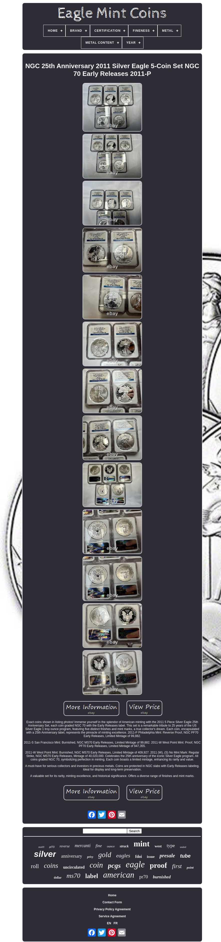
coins (51, 865)
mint (142, 843)
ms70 (73, 875)
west (158, 846)
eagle (135, 864)
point (190, 867)
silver (45, 854)
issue (151, 857)
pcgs (114, 865)
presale (167, 856)
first (177, 866)
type (171, 845)
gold (104, 855)
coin (96, 865)
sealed (183, 847)
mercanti (82, 845)
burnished (162, 877)
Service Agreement (112, 916)
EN (109, 923)
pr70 (143, 876)
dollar (58, 877)
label (91, 876)
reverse (65, 846)
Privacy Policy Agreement (112, 909)
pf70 (51, 846)
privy (90, 857)
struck (124, 846)
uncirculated (73, 867)
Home (112, 895)
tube (185, 856)
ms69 (41, 846)
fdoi (138, 856)
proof (158, 865)
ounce (111, 846)
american (118, 874)
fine (99, 845)
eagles (123, 855)
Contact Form (112, 902)
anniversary (71, 856)
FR (116, 923)
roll (35, 866)
